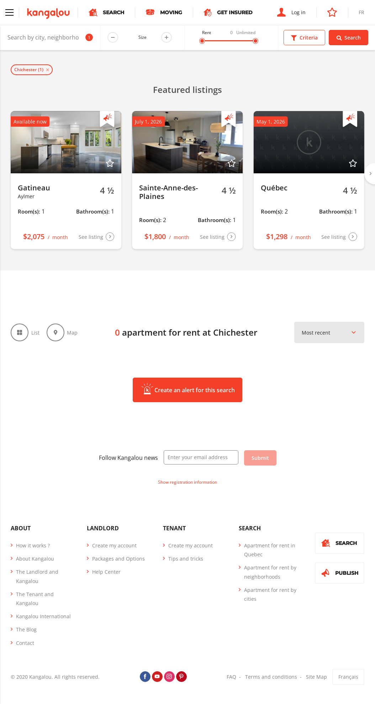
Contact (25, 643)
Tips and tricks (185, 558)
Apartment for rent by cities (270, 594)
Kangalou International (43, 616)
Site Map (316, 676)
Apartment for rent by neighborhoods (270, 572)
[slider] (202, 41)
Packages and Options (118, 558)
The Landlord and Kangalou (37, 576)
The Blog (26, 629)
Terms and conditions (271, 676)
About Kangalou (35, 558)
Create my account (114, 545)
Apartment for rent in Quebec (269, 550)
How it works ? (33, 545)
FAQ (231, 676)
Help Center (106, 571)
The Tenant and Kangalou (35, 598)
